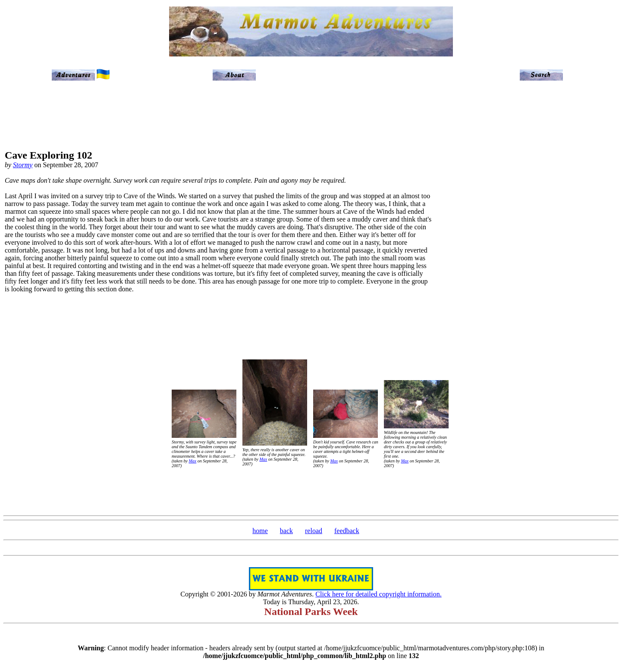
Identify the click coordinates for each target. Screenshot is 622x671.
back (286, 530)
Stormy (22, 165)
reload (313, 530)
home (260, 530)
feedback (346, 530)
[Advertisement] (581, 225)
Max (192, 461)
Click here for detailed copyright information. (378, 594)
